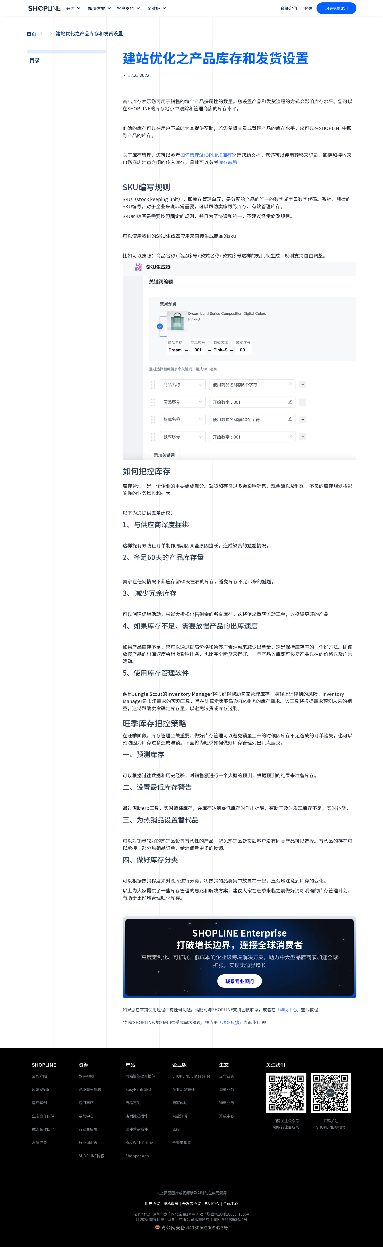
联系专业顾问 (239, 981)
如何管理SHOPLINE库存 (206, 154)
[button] (73, 8)
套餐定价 (288, 8)
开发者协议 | (193, 1203)
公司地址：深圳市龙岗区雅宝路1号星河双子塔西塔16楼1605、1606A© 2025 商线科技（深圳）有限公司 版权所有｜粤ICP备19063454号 (191, 1216)
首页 (31, 33)
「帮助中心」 (288, 1009)
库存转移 (228, 162)
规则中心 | (214, 1203)
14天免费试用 (336, 8)
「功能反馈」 (230, 1022)
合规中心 (230, 1203)
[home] (45, 8)
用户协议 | (154, 1203)
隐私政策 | (173, 1203)
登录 (308, 8)
